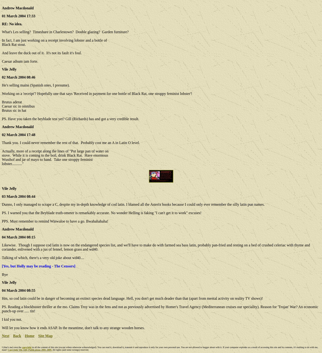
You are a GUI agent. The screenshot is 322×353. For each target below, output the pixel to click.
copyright (27, 347)
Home (30, 336)
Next (5, 336)
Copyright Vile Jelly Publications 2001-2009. (30, 350)
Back (17, 336)
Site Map (45, 336)
